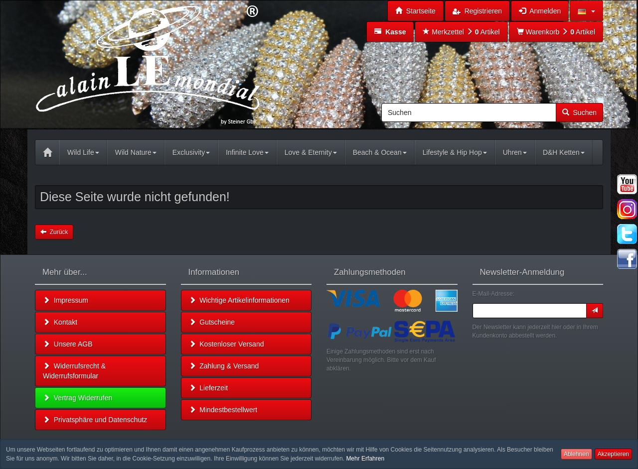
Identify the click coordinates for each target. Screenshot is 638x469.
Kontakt (60, 322)
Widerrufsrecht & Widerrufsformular (74, 371)
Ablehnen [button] (576, 454)
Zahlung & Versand (224, 366)
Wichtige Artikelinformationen (239, 300)
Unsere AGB (68, 344)
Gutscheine (212, 322)
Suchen (579, 113)
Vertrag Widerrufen (77, 398)
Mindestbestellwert (223, 410)
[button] (586, 10)
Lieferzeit (208, 388)
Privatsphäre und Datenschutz (95, 420)
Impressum (65, 300)
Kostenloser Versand (226, 344)
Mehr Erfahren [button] (365, 458)
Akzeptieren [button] (613, 454)
